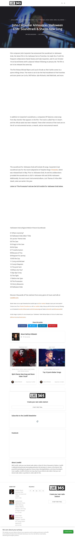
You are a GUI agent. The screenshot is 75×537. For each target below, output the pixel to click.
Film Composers (32, 20)
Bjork (13, 369)
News (55, 20)
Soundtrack (41, 20)
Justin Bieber (48, 369)
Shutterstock (22, 317)
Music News (49, 20)
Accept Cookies (68, 531)
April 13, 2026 (18, 512)
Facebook (22, 325)
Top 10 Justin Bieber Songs (52, 372)
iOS (39, 303)
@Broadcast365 (58, 309)
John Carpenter (15, 20)
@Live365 (49, 309)
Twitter (32, 325)
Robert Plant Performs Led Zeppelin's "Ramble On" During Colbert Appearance (20, 519)
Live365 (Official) (22, 309)
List (58, 369)
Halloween (60, 20)
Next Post (52, 347)
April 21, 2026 (18, 498)
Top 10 (55, 369)
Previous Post (23, 347)
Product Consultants (25, 306)
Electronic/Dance (23, 371)
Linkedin (42, 325)
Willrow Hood (13, 317)
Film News (24, 20)
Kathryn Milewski (31, 334)
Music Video (19, 369)
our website (36, 306)
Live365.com (14, 298)
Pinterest (53, 325)
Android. (43, 303)
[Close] (73, 532)
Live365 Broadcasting (34, 309)
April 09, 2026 (18, 525)
